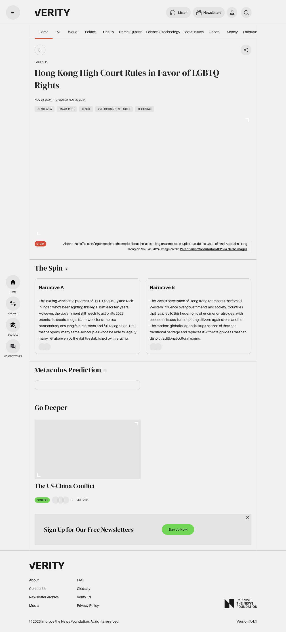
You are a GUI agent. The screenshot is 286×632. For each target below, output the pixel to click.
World (73, 32)
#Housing (144, 109)
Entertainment (254, 32)
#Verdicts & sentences (114, 109)
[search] (246, 12)
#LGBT (86, 109)
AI (58, 32)
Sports (214, 32)
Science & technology (163, 32)
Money (232, 32)
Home (43, 32)
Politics (90, 32)
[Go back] (40, 50)
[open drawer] (13, 12)
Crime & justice (131, 32)
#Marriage (66, 109)
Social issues (194, 32)
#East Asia (44, 109)
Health (108, 32)
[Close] (247, 517)
